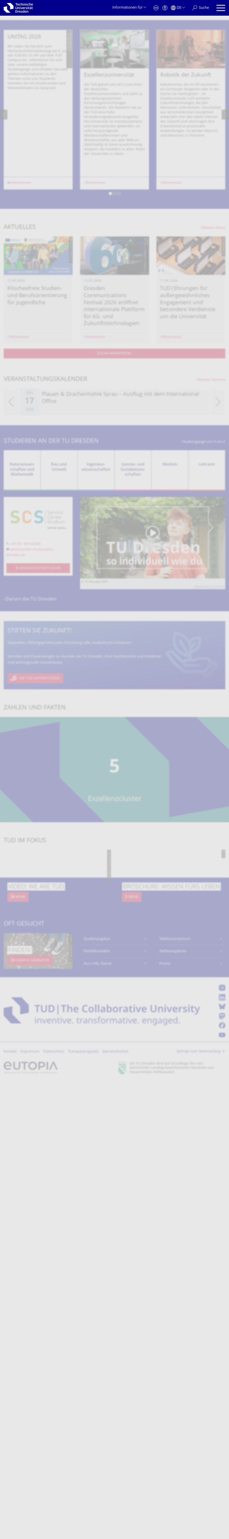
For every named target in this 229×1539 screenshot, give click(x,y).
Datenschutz (53, 1192)
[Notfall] (156, 8)
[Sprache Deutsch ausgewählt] (178, 8)
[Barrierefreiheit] (165, 8)
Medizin (169, 605)
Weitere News (213, 368)
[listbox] (114, 254)
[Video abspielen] (152, 677)
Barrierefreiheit (115, 1192)
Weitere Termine (211, 520)
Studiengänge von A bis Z (204, 582)
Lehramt (207, 605)
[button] (110, 334)
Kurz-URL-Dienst (97, 1103)
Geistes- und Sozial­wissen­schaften (133, 609)
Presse (164, 1103)
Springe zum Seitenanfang (198, 1191)
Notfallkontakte (97, 1091)
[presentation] (3, 254)
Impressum (30, 1192)
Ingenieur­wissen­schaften (95, 607)
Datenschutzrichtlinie (209, 727)
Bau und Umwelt (59, 607)
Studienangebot (97, 1079)
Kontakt (10, 1192)
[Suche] (200, 8)
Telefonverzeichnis (174, 1079)
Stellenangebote (172, 1091)
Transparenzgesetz (83, 1192)
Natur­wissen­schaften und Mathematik (22, 609)
